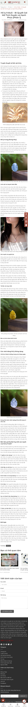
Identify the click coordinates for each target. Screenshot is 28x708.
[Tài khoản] (26, 2)
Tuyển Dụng (4, 653)
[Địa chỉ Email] (14, 696)
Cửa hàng (17, 705)
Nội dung (3, 595)
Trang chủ (3, 651)
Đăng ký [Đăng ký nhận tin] (23, 696)
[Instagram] (4, 644)
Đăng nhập (4, 672)
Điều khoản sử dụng (6, 661)
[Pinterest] (6, 644)
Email (2, 588)
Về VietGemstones (6, 655)
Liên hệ (3, 681)
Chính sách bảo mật (6, 663)
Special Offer (4, 664)
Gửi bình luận (7, 611)
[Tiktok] (11, 644)
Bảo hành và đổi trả (6, 677)
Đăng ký (3, 673)
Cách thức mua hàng (6, 657)
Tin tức (2, 659)
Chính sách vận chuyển (7, 679)
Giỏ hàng (3, 675)
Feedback (3, 683)
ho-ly (8, 545)
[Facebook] (1, 644)
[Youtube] (8, 644)
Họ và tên (3, 581)
